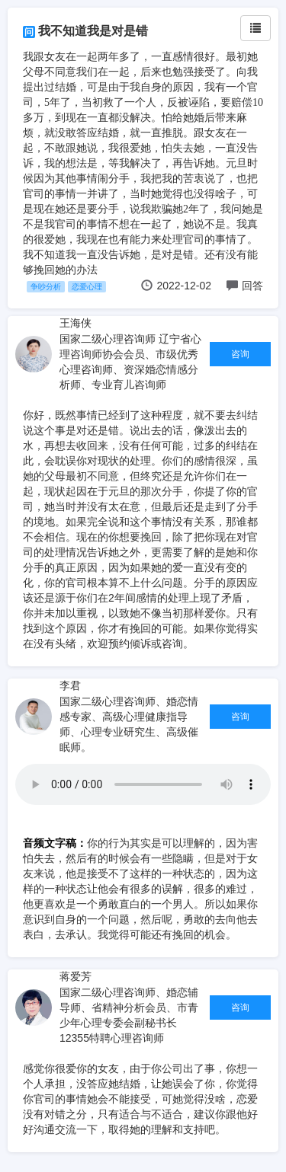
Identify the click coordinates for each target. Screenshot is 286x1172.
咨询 (240, 354)
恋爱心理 (87, 287)
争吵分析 (46, 287)
